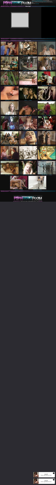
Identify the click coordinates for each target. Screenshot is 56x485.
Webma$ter (40, 201)
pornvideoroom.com (16, 201)
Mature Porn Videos (40, 1)
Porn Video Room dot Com (39, 0)
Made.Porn (44, 1)
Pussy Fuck (37, 3)
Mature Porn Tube (34, 1)
